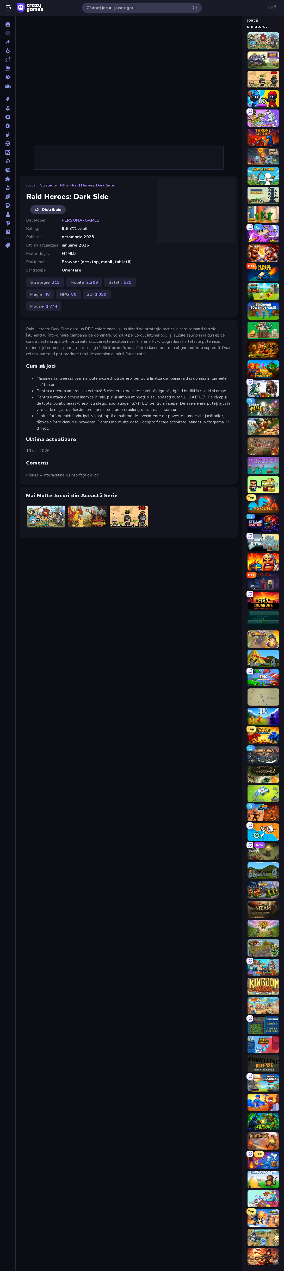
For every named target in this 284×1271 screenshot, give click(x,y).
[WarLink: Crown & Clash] (263, 562)
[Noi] (7, 41)
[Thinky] (7, 223)
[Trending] (7, 50)
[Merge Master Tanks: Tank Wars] (263, 1083)
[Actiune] (7, 99)
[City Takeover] (263, 1044)
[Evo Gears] (263, 99)
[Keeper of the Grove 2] (263, 774)
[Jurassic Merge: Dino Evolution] (263, 735)
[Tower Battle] (263, 1218)
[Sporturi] (7, 196)
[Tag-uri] (7, 245)
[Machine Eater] (263, 793)
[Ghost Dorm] (263, 581)
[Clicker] (7, 134)
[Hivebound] (263, 349)
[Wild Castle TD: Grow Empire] (263, 427)
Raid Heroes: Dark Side (93, 185)
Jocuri (31, 185)
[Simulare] (7, 187)
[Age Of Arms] (263, 292)
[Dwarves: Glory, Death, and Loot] (263, 600)
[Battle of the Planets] (263, 272)
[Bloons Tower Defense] (263, 1179)
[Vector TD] (263, 620)
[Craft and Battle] (263, 1102)
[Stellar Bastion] (263, 523)
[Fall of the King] (263, 253)
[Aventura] (7, 117)
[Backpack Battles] (263, 446)
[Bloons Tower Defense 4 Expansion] (263, 658)
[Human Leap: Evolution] (263, 118)
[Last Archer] (263, 176)
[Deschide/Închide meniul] (8, 8)
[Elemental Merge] (263, 1160)
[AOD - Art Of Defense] (263, 1257)
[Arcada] (7, 108)
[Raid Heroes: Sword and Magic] (129, 516)
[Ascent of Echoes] (263, 504)
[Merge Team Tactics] (263, 716)
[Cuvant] (7, 152)
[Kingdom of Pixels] (263, 1199)
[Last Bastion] (263, 813)
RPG (64, 185)
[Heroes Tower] (263, 60)
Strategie (48, 185)
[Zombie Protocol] (263, 1121)
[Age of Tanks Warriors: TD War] (263, 330)
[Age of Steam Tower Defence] (263, 909)
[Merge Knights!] (263, 832)
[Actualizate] (7, 59)
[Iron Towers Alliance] (263, 195)
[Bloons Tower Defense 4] (263, 871)
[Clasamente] (7, 86)
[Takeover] (263, 948)
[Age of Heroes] (263, 890)
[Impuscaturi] (7, 161)
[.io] (7, 170)
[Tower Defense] (263, 542)
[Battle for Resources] (263, 369)
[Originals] (7, 68)
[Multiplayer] (7, 77)
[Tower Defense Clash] (263, 928)
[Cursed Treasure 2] (263, 639)
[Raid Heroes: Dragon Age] (87, 516)
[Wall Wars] (263, 156)
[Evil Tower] (263, 851)
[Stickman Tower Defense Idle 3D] (263, 311)
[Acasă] (7, 24)
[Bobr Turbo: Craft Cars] (263, 967)
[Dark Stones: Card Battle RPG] (263, 388)
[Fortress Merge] (263, 407)
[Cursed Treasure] (263, 1141)
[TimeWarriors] (263, 214)
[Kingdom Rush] (263, 986)
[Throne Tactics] (263, 137)
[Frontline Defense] (263, 1064)
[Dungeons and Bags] (263, 234)
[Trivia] (7, 232)
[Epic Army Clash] (263, 678)
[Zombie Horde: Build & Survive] (263, 485)
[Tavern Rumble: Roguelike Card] (263, 465)
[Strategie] (7, 205)
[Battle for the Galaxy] (263, 1237)
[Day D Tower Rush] (263, 1006)
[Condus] (7, 143)
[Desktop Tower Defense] (263, 697)
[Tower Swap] (263, 1025)
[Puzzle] (7, 179)
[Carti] (7, 125)
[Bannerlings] (263, 755)
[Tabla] (7, 214)
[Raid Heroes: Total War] (46, 516)
